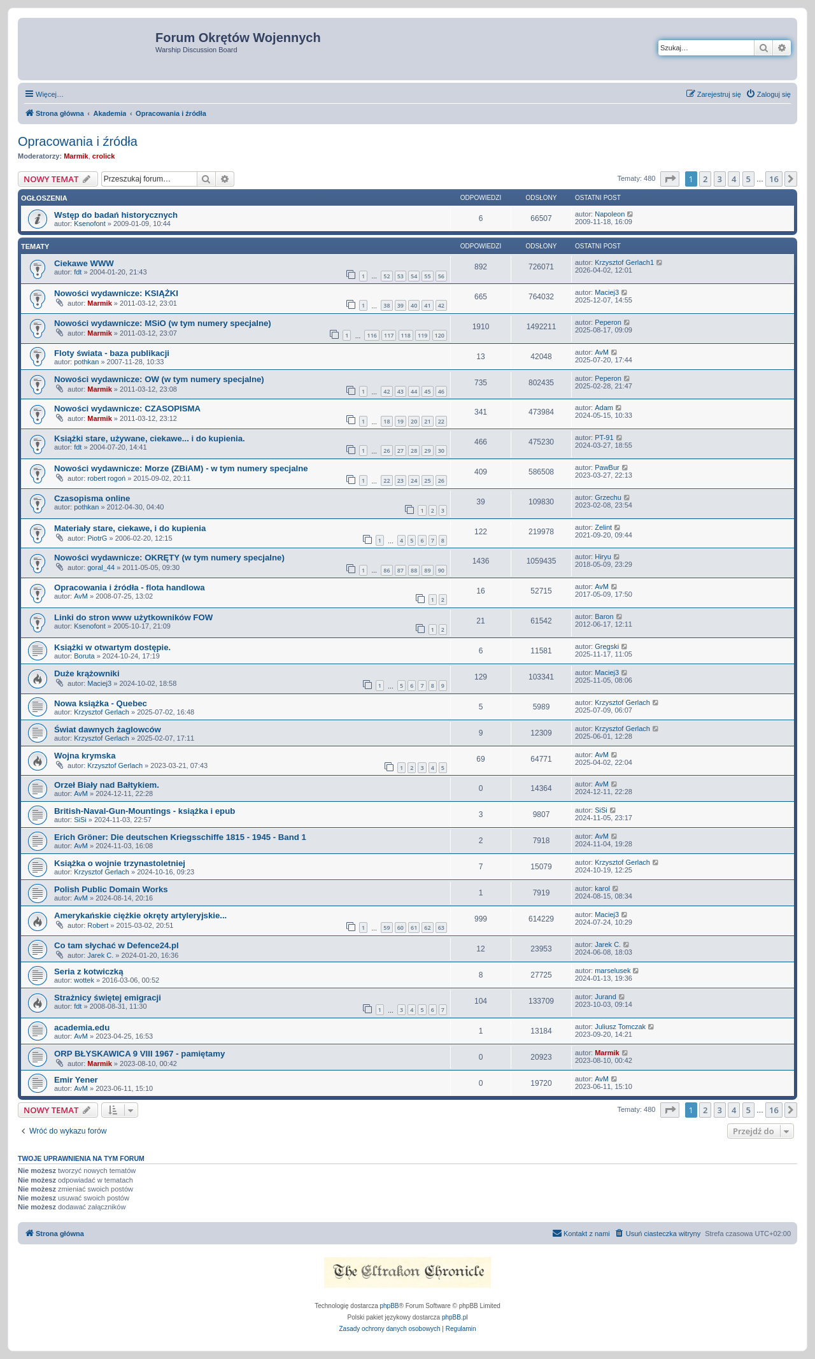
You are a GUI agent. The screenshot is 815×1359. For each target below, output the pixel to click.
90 (441, 570)
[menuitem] (768, 94)
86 (386, 570)
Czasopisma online (92, 498)
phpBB (389, 1305)
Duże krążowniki (87, 673)
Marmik (76, 156)
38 (386, 305)
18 (386, 421)
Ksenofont (90, 223)
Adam (604, 407)
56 (441, 276)
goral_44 (101, 567)
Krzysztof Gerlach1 (624, 262)
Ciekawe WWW (84, 263)
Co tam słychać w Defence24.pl (116, 945)
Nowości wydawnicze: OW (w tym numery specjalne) (159, 379)
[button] (669, 179)
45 (427, 391)
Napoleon (610, 214)
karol (602, 888)
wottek (84, 980)
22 (441, 421)
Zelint (603, 527)
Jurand (605, 996)
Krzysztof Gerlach (101, 712)
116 (371, 335)
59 (386, 927)
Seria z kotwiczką (88, 971)
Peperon (608, 322)
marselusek (612, 970)
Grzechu (608, 497)
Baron (604, 616)
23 (400, 480)
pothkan (86, 362)
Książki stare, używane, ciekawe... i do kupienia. (149, 438)
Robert (97, 925)
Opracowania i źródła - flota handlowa (129, 587)
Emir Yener (76, 1080)
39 (400, 305)
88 (414, 570)
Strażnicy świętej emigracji (107, 997)
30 (441, 450)
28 (414, 450)
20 (414, 421)
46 (441, 391)
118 (406, 335)
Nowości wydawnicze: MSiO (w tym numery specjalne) (162, 323)
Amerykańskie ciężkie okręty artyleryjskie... (140, 915)
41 (427, 305)
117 (388, 335)
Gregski (607, 646)
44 (414, 391)
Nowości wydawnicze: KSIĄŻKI (116, 293)
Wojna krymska (85, 755)
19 (400, 421)
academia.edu (82, 1027)
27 (400, 450)
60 (400, 927)
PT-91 (604, 437)
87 (400, 570)
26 (386, 450)
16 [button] (774, 179)
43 (400, 391)
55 (427, 276)
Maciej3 (607, 292)
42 (441, 305)
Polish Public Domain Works (111, 889)
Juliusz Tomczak (620, 1026)
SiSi (80, 819)
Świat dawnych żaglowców (107, 729)
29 (427, 450)
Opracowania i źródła (78, 141)
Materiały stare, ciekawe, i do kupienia (130, 528)
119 (422, 335)
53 (400, 276)
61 (414, 927)
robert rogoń (106, 478)
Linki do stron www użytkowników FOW (133, 617)
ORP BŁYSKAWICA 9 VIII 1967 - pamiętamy (139, 1053)
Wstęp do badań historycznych (116, 215)
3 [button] (720, 179)
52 (386, 276)
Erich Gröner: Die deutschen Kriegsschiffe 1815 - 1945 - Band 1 (180, 837)
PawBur (607, 467)
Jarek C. (100, 955)
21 (427, 421)
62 (427, 927)
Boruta (84, 656)
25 (427, 480)
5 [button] (748, 179)
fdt (78, 272)
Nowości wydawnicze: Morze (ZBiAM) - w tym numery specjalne (181, 468)
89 (427, 570)
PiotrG (97, 538)
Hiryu (603, 556)
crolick (103, 156)
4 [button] (734, 179)
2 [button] (705, 179)
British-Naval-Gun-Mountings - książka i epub (144, 811)
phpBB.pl (455, 1317)
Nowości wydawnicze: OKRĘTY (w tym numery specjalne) (169, 557)
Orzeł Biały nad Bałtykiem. (106, 785)
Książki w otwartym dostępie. (112, 647)
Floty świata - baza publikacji (111, 353)
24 (414, 480)
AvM (602, 352)
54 (414, 276)
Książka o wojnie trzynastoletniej (119, 863)
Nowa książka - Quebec (100, 703)
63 (441, 927)
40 (414, 305)
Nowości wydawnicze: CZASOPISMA (127, 408)
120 (439, 335)
